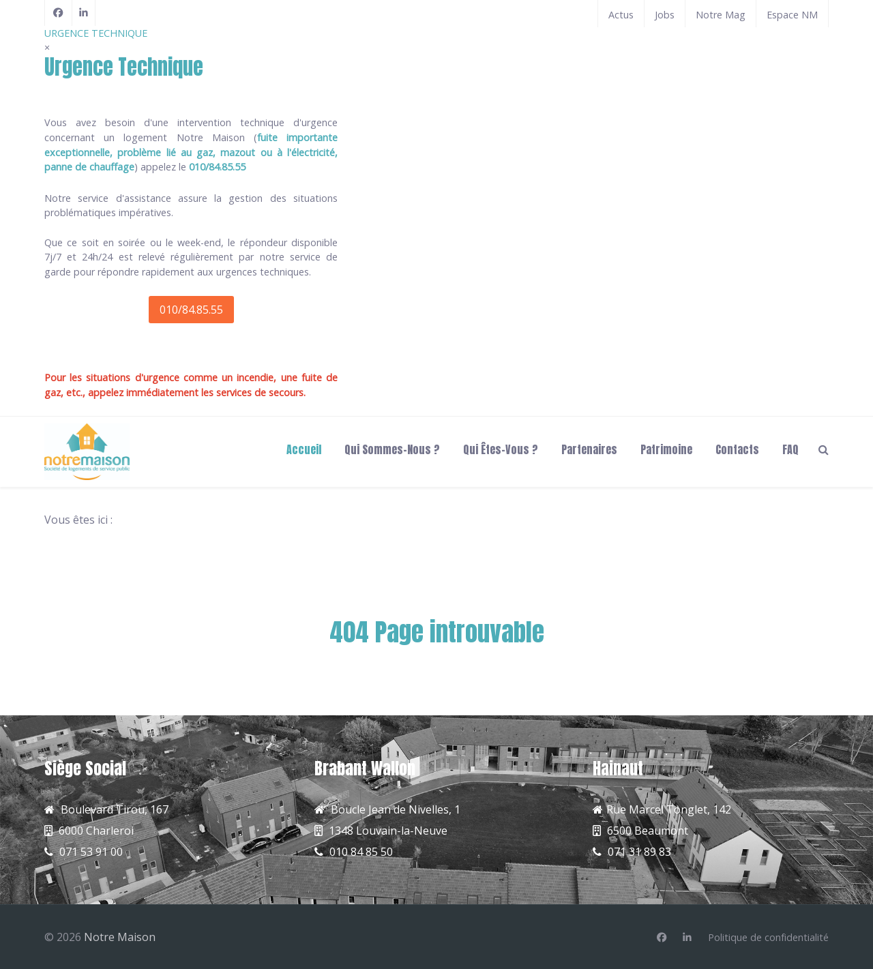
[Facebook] (58, 13)
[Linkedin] (687, 937)
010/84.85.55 (191, 309)
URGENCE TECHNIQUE (95, 33)
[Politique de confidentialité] (768, 937)
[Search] (823, 449)
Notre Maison (120, 936)
